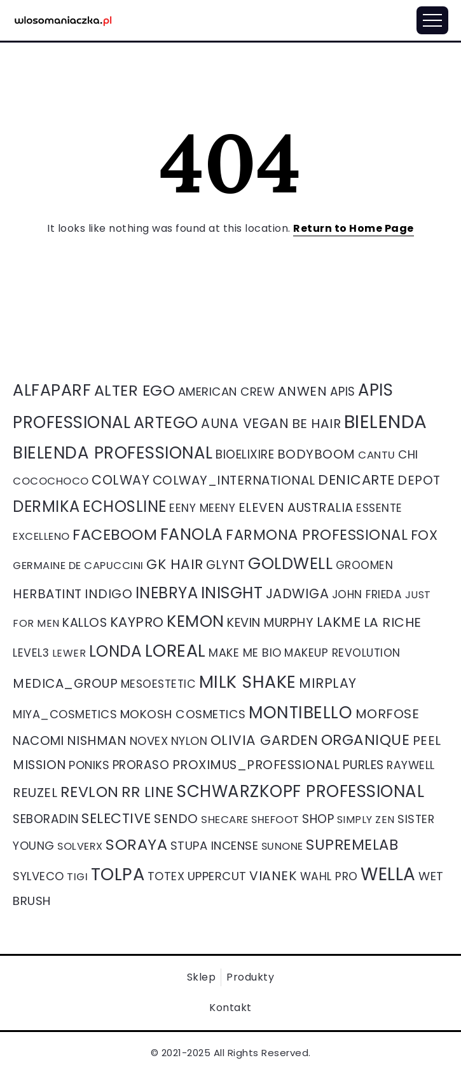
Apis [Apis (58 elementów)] (342, 391)
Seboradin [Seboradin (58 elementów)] (46, 819)
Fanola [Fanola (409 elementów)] (191, 534)
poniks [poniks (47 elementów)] (89, 765)
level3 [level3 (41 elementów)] (31, 652)
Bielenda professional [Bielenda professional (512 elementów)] (113, 452)
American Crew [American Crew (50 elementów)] (226, 391)
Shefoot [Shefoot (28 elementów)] (275, 819)
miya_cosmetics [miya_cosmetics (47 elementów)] (65, 714)
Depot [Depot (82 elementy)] (419, 480)
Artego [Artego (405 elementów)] (166, 422)
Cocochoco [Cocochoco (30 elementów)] (51, 481)
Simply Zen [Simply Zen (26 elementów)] (366, 819)
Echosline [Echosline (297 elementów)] (125, 506)
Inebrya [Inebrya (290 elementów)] (166, 592)
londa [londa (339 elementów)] (115, 651)
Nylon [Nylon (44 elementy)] (189, 741)
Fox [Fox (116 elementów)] (424, 535)
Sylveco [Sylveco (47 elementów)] (38, 876)
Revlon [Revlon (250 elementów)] (89, 791)
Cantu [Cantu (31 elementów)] (377, 455)
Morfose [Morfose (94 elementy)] (387, 714)
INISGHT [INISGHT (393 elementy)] (232, 593)
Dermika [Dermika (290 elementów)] (46, 506)
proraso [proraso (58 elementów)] (141, 765)
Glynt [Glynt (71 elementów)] (225, 564)
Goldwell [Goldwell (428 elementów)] (290, 563)
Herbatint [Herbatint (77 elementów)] (47, 594)
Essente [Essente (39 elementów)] (379, 508)
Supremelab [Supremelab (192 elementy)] (352, 845)
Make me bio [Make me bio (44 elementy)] (245, 652)
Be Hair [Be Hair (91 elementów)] (316, 423)
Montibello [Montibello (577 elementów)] (300, 712)
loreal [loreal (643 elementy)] (175, 650)
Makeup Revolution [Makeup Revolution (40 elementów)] (342, 652)
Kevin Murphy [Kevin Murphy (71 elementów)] (270, 622)
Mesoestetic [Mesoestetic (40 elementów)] (158, 684)
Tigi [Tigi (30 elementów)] (77, 876)
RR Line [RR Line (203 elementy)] (147, 792)
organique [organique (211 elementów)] (365, 740)
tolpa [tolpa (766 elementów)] (118, 874)
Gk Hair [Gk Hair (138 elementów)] (174, 564)
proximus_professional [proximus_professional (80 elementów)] (256, 765)
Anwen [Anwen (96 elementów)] (302, 391)
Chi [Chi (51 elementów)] (408, 454)
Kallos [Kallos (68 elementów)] (84, 622)
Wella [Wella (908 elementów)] (388, 874)
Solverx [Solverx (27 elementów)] (80, 846)
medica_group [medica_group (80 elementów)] (65, 683)
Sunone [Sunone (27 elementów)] (282, 846)
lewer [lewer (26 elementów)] (69, 653)
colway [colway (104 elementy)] (120, 480)
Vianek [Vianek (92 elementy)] (273, 876)
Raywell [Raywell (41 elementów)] (411, 765)
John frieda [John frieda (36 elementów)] (367, 594)
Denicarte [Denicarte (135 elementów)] (356, 480)
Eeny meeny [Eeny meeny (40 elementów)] (202, 508)
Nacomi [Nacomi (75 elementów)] (38, 740)
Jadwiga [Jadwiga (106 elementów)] (297, 593)
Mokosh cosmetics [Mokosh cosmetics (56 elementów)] (183, 714)
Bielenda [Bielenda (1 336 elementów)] (385, 421)
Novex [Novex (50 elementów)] (149, 741)
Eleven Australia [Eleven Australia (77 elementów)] (296, 507)
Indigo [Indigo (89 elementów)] (108, 594)
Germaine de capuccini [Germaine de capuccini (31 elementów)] (78, 565)
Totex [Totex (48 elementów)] (166, 876)
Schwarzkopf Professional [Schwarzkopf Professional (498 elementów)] (300, 791)
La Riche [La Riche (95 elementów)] (393, 622)
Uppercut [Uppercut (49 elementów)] (217, 876)
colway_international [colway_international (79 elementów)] (234, 480)
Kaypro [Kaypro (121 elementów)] (137, 622)
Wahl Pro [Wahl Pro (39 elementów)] (329, 876)
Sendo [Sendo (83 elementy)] (176, 819)
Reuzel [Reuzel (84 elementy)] (35, 792)
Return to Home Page (353, 228)
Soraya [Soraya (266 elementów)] (136, 844)
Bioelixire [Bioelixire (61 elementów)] (245, 454)
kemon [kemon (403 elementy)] (195, 621)
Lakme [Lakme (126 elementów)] (339, 622)
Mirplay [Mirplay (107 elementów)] (328, 683)
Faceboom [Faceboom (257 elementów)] (114, 534)
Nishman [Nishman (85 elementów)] (97, 740)
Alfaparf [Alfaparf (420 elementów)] (52, 390)
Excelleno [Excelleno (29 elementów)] (41, 536)
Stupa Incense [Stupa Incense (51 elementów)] (214, 846)
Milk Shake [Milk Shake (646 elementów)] (247, 682)
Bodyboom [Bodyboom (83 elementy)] (316, 454)
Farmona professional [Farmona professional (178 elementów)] (317, 535)
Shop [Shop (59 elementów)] (318, 819)
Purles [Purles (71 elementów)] (363, 765)
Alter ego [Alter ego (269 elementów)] (134, 390)
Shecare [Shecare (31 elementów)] (225, 819)
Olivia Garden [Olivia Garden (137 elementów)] (264, 740)
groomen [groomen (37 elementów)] (365, 565)
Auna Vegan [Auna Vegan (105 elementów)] (245, 423)
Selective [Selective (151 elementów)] (116, 818)
